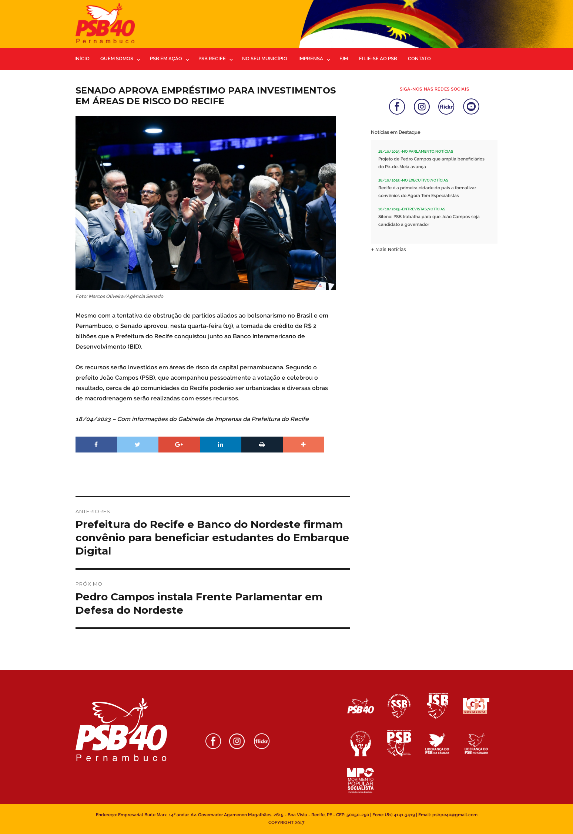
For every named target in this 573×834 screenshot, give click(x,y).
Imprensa (310, 58)
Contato (419, 58)
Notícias (444, 151)
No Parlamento (418, 151)
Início (82, 58)
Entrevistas (414, 209)
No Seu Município (264, 58)
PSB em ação (166, 58)
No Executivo (416, 180)
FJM (343, 58)
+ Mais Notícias (388, 249)
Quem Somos (116, 58)
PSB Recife (212, 58)
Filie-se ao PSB (378, 58)
